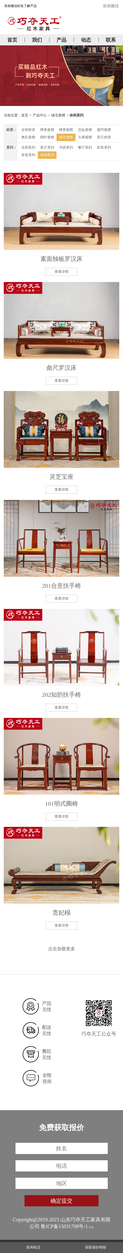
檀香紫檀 (66, 130)
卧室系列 (104, 147)
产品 (61, 40)
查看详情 (61, 272)
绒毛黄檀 (58, 115)
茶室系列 (28, 155)
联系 (111, 40)
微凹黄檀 (104, 130)
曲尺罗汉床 (61, 368)
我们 (37, 40)
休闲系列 (77, 115)
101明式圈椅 (61, 803)
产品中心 (40, 115)
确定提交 (61, 1201)
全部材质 (28, 130)
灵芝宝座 (62, 477)
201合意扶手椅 (61, 585)
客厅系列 (47, 147)
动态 (86, 40)
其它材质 (104, 137)
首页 (12, 40)
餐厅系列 (85, 147)
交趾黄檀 (85, 130)
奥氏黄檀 (28, 137)
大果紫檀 (85, 137)
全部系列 (28, 147)
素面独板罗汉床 (61, 259)
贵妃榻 (61, 912)
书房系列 (66, 147)
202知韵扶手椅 (61, 694)
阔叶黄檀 (47, 137)
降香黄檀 (47, 130)
